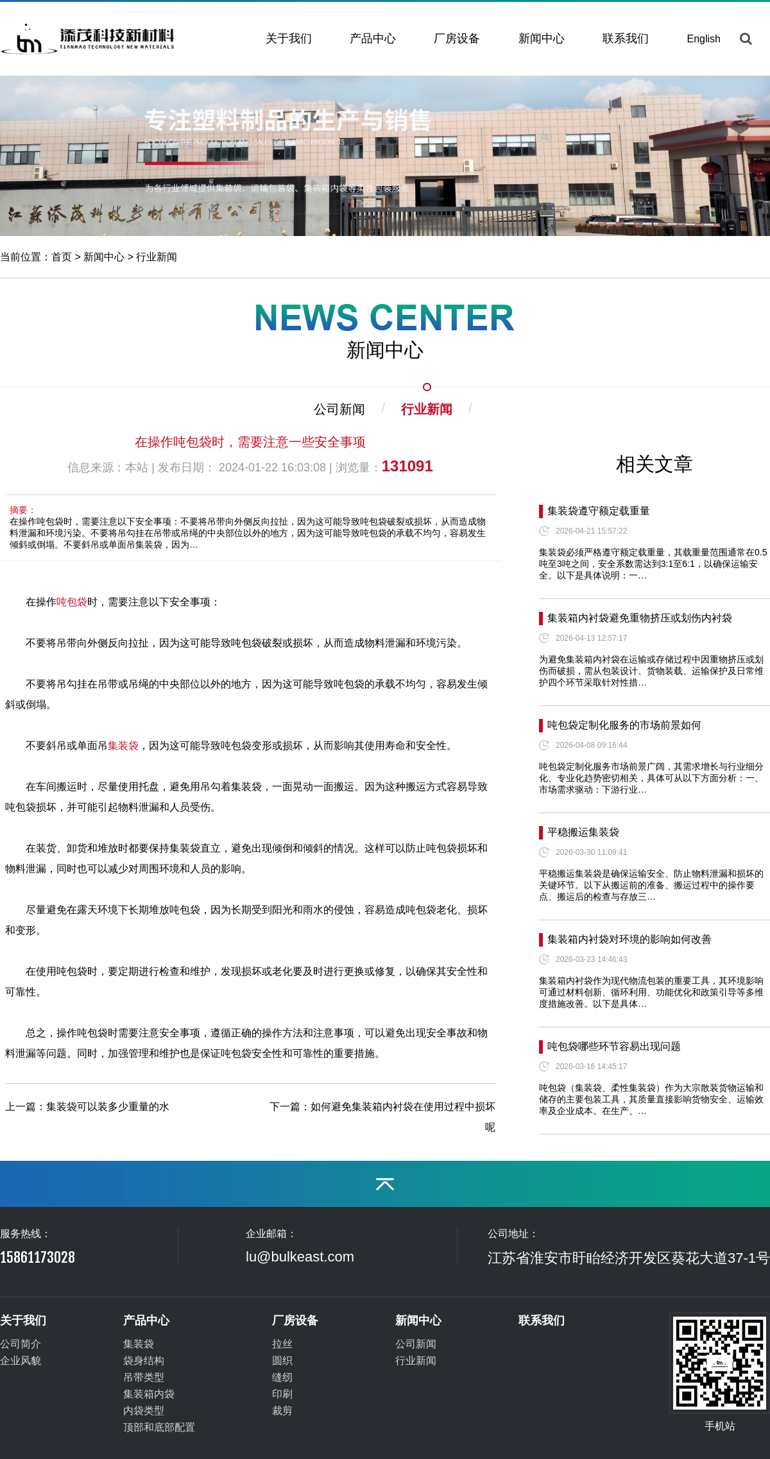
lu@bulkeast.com (300, 1257)
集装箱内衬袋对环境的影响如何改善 (629, 939)
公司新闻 (339, 409)
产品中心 (373, 38)
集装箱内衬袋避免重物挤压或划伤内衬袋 (639, 617)
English (704, 38)
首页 (61, 256)
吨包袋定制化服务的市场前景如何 (624, 725)
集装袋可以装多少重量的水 (107, 1106)
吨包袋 (71, 601)
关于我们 (289, 38)
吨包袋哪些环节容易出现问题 (614, 1046)
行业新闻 (156, 256)
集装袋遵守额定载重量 (598, 510)
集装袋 (123, 745)
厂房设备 (457, 38)
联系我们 (626, 38)
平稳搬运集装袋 (583, 832)
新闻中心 (541, 38)
